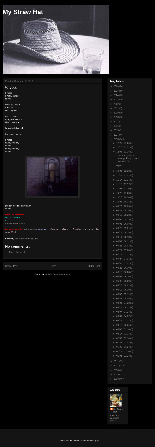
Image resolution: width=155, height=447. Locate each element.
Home (53, 266)
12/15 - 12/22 (123, 147)
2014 (116, 134)
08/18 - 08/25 (123, 232)
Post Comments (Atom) (59, 274)
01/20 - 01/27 (123, 347)
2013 (116, 139)
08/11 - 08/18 (123, 237)
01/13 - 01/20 (123, 351)
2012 (116, 361)
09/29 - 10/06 (123, 206)
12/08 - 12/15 (123, 151)
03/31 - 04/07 (123, 316)
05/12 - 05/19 (123, 289)
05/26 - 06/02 (123, 285)
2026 (116, 86)
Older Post (94, 266)
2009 (116, 374)
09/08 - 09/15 (123, 219)
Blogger (95, 440)
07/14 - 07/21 (123, 254)
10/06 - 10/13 (123, 201)
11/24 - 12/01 (123, 175)
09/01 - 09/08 (123, 223)
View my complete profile (114, 418)
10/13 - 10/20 (123, 197)
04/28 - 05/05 (123, 298)
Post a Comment (17, 252)
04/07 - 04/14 (123, 311)
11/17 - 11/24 (123, 179)
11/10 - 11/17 (123, 184)
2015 (116, 130)
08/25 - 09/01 (123, 228)
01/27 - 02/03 (123, 342)
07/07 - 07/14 (123, 259)
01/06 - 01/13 (123, 355)
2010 (116, 370)
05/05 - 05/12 (123, 294)
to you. (119, 165)
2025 (116, 90)
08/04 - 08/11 (123, 241)
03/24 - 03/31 (123, 320)
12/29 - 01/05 (123, 143)
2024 (116, 95)
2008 (116, 379)
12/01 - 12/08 (123, 171)
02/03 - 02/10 (123, 338)
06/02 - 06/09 (123, 281)
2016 (116, 126)
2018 (116, 117)
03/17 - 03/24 (123, 325)
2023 (116, 99)
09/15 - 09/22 (123, 215)
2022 (116, 104)
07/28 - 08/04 (123, 245)
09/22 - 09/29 (123, 210)
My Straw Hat (23, 11)
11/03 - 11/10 (123, 188)
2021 (116, 108)
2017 (116, 121)
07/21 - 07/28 (123, 250)
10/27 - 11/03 (123, 193)
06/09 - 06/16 (123, 276)
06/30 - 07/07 (123, 263)
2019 (116, 112)
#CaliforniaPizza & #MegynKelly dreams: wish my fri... (128, 158)
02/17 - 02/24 (123, 333)
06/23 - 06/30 (123, 267)
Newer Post (11, 266)
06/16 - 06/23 (123, 272)
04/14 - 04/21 (123, 307)
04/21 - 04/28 (123, 303)
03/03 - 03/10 (123, 329)
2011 (116, 365)
